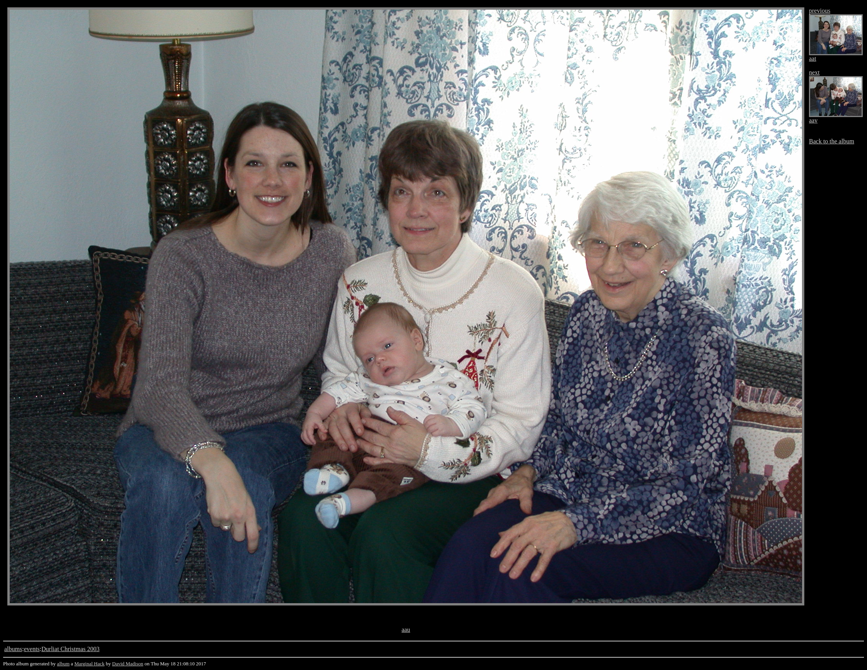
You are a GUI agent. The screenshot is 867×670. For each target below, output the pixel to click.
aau (406, 629)
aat (812, 58)
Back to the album (831, 141)
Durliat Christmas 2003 (70, 649)
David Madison (128, 664)
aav (813, 120)
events (32, 649)
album (63, 664)
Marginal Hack (89, 664)
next (814, 72)
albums (13, 649)
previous (819, 10)
